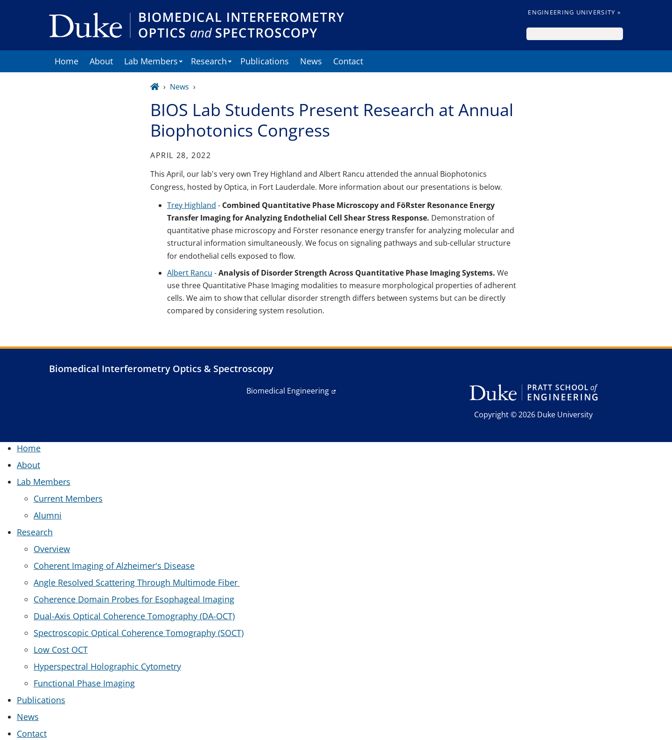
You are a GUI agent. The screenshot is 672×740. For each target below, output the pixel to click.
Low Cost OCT (61, 649)
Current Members (68, 498)
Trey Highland (191, 205)
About (101, 61)
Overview (52, 548)
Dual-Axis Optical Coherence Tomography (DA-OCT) (134, 616)
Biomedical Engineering (287, 391)
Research (209, 61)
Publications (264, 61)
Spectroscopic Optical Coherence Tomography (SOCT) (139, 632)
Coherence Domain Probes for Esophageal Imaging (134, 599)
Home (66, 61)
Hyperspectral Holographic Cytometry (107, 666)
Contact (348, 61)
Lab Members (151, 61)
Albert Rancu (189, 273)
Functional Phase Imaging (84, 683)
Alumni (48, 515)
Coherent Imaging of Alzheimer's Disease (114, 565)
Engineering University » (574, 12)
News (311, 61)
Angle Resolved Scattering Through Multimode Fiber (137, 582)
